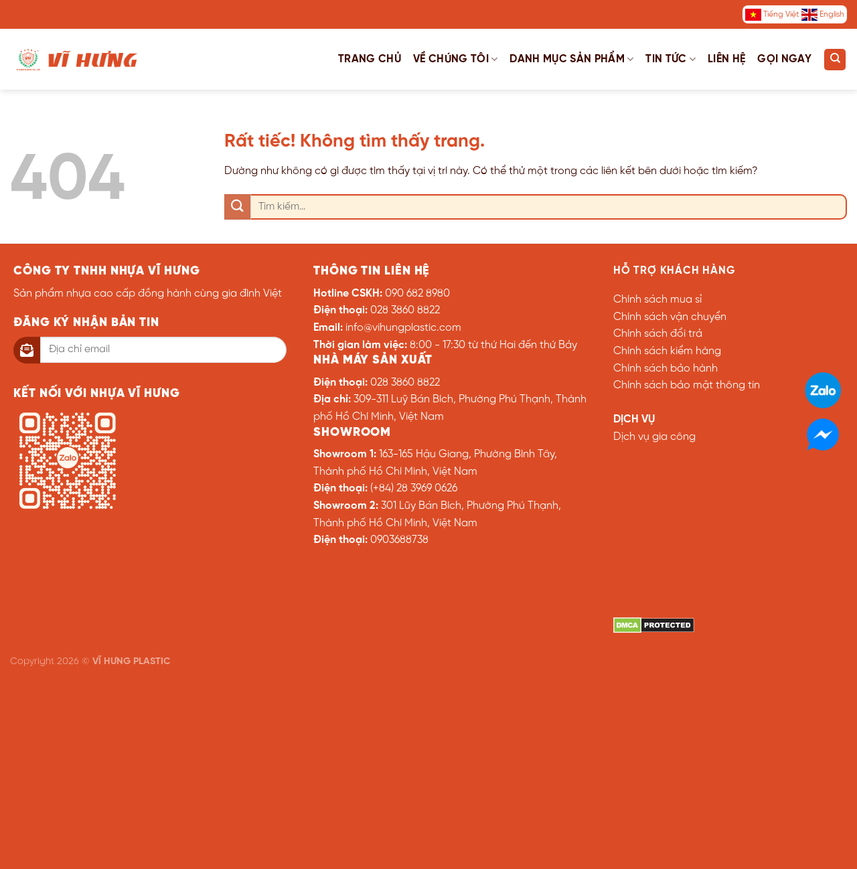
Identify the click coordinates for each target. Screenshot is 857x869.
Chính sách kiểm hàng (667, 351)
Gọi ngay (784, 59)
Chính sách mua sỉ (657, 299)
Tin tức (670, 59)
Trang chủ (369, 59)
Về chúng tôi (455, 59)
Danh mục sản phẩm (571, 59)
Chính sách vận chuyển (669, 317)
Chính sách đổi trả (657, 333)
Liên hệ (726, 59)
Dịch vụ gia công (654, 437)
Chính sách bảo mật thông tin (686, 385)
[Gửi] (237, 207)
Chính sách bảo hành (665, 368)
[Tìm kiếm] (835, 59)
